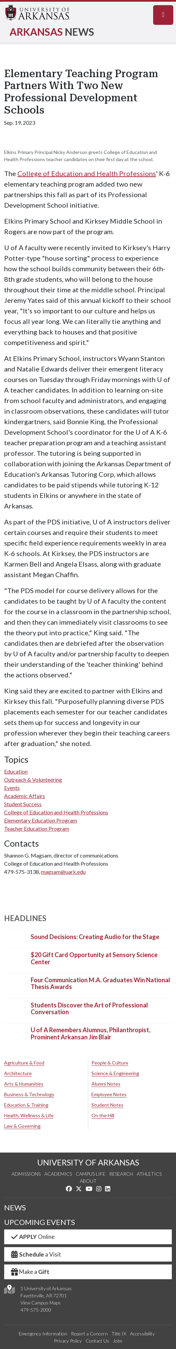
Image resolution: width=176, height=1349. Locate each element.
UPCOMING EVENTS (39, 1222)
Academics (58, 1174)
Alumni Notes (105, 1084)
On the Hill (102, 1115)
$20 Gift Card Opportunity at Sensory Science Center (94, 958)
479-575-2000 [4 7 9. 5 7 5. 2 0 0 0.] (35, 1310)
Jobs (117, 1341)
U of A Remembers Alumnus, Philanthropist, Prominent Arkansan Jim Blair (90, 1033)
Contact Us (97, 1341)
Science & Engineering (115, 1073)
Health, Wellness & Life (29, 1115)
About (88, 1181)
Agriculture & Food (24, 1063)
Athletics (149, 1174)
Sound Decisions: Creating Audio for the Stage (95, 936)
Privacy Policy (68, 1341)
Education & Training (26, 1105)
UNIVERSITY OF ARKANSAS (88, 1162)
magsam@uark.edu (63, 871)
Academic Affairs (24, 796)
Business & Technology (29, 1094)
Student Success (23, 804)
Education (16, 771)
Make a (29, 1271)
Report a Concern (89, 1333)
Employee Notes (109, 1094)
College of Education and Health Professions (86, 173)
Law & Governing (22, 1126)
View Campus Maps (40, 1302)
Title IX (119, 1333)
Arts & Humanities (23, 1084)
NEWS (15, 1207)
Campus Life (90, 1174)
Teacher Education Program (36, 828)
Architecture (18, 1073)
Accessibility (142, 1333)
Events (12, 787)
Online (32, 1236)
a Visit (35, 1254)
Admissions (26, 1174)
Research (121, 1174)
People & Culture (109, 1063)
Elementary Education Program (40, 820)
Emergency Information (43, 1333)
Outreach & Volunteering (33, 779)
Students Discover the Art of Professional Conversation (89, 1008)
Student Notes (107, 1105)
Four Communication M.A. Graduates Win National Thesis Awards (100, 983)
